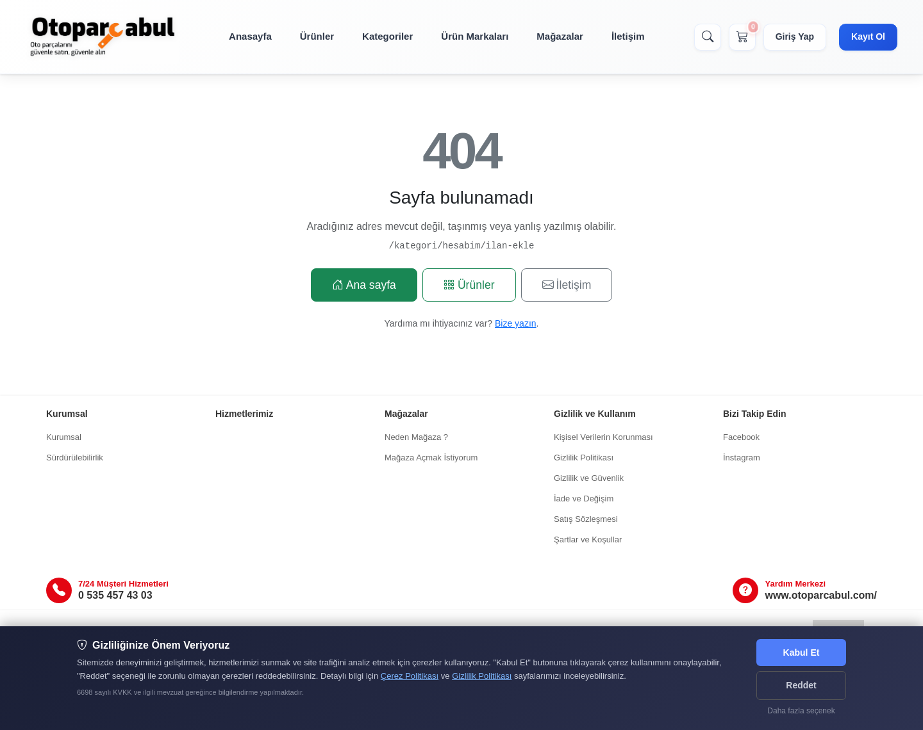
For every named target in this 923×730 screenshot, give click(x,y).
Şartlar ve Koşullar (588, 539)
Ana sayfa (364, 285)
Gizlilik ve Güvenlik (589, 478)
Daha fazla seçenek (801, 710)
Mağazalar (559, 36)
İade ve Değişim (583, 498)
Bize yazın (515, 323)
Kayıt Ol (868, 36)
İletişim (628, 36)
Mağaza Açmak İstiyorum (431, 457)
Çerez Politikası (409, 676)
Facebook (741, 437)
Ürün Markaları (474, 36)
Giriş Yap (795, 36)
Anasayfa (250, 36)
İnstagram (741, 457)
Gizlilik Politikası (583, 457)
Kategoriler (387, 36)
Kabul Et (801, 652)
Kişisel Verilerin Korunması (603, 437)
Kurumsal (63, 437)
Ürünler (317, 36)
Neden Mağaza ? (416, 437)
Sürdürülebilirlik (74, 457)
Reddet (801, 685)
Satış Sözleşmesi (586, 519)
